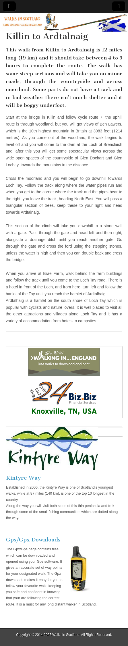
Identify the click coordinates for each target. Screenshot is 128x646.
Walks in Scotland (65, 635)
